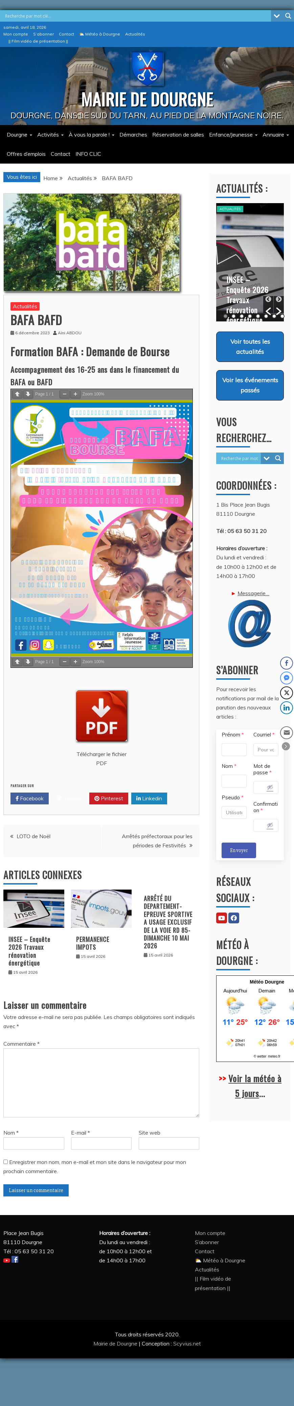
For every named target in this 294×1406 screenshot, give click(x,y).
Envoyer (239, 850)
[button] (268, 304)
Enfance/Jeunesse (231, 134)
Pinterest (108, 798)
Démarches (133, 134)
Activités (48, 134)
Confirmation (265, 807)
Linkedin (149, 798)
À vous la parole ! (89, 134)
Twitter (69, 798)
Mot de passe (262, 769)
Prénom (233, 734)
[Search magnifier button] (288, 16)
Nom (11, 1132)
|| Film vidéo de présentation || (38, 41)
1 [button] (225, 316)
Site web (149, 1132)
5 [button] (258, 316)
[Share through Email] (286, 732)
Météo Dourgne (267, 982)
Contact (66, 34)
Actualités (135, 34)
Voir (250, 346)
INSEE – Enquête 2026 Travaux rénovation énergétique (29, 951)
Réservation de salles (178, 134)
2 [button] (233, 316)
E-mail (80, 1132)
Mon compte (15, 34)
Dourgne (17, 134)
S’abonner (43, 34)
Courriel (264, 734)
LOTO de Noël (33, 836)
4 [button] (250, 316)
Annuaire (273, 134)
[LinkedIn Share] (286, 707)
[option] (250, 262)
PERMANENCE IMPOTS (92, 943)
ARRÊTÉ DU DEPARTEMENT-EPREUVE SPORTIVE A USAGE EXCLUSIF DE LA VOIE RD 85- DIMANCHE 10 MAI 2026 (168, 922)
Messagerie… (250, 619)
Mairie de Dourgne (116, 1343)
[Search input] (137, 16)
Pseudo (233, 797)
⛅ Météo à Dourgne (99, 34)
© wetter (260, 1056)
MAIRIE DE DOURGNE (147, 98)
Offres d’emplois (26, 153)
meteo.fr (274, 1056)
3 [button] (242, 316)
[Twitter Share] (286, 692)
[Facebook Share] (286, 663)
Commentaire (21, 1043)
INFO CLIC (88, 153)
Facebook (30, 798)
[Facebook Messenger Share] (286, 678)
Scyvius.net (187, 1343)
